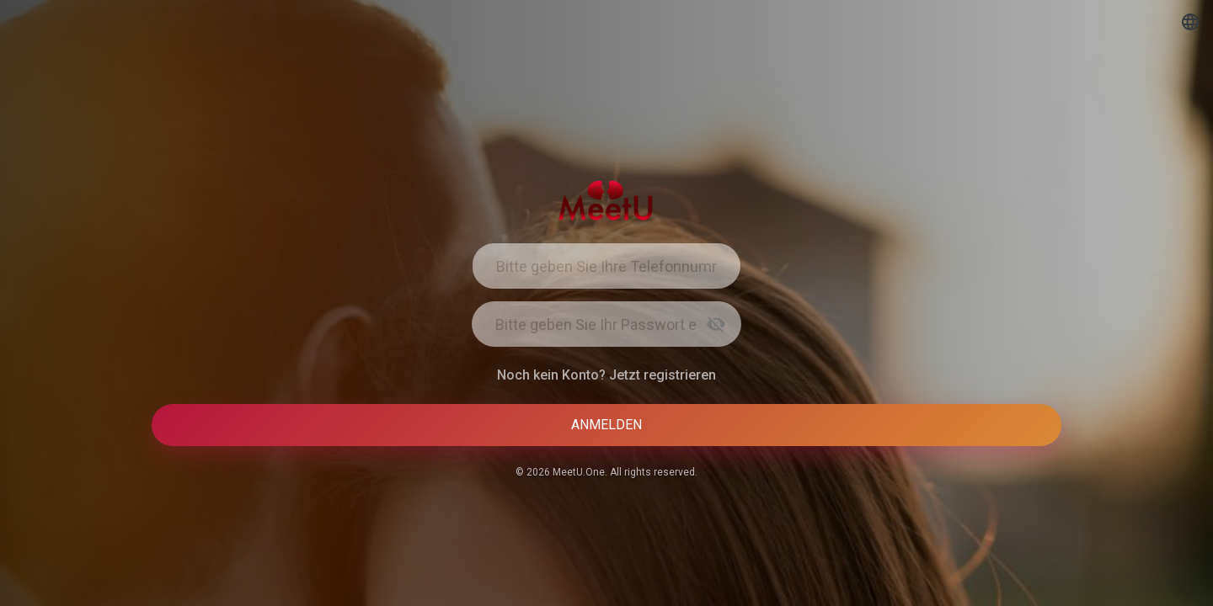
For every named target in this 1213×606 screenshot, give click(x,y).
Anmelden (606, 425)
